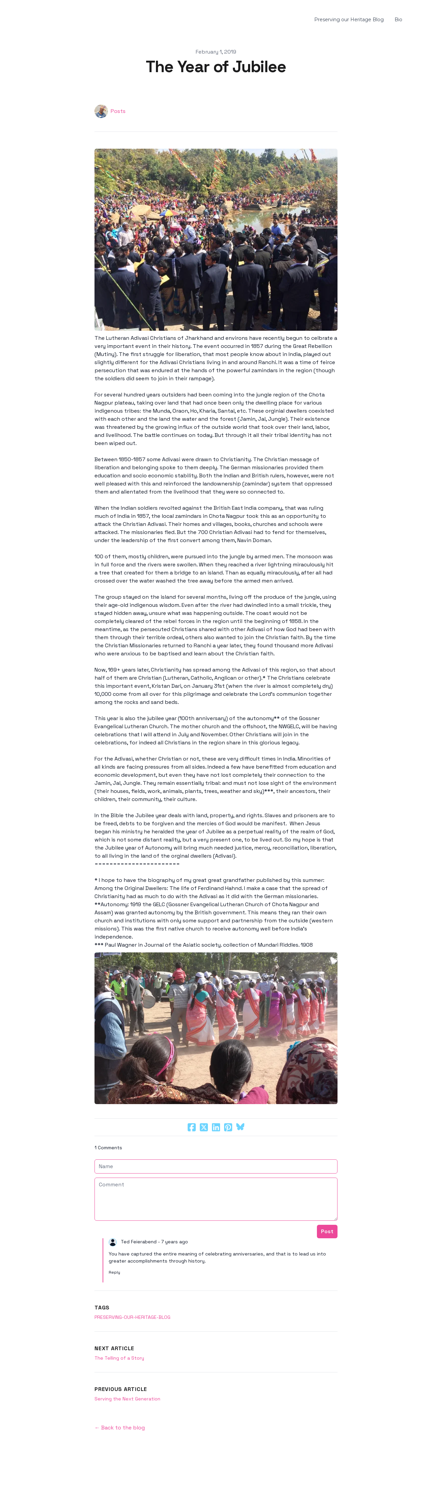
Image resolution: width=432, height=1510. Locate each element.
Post (327, 1231)
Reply (114, 1272)
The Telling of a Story (119, 1358)
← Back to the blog (119, 1427)
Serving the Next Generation (127, 1399)
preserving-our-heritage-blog (132, 1317)
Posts (118, 111)
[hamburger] (16, 20)
